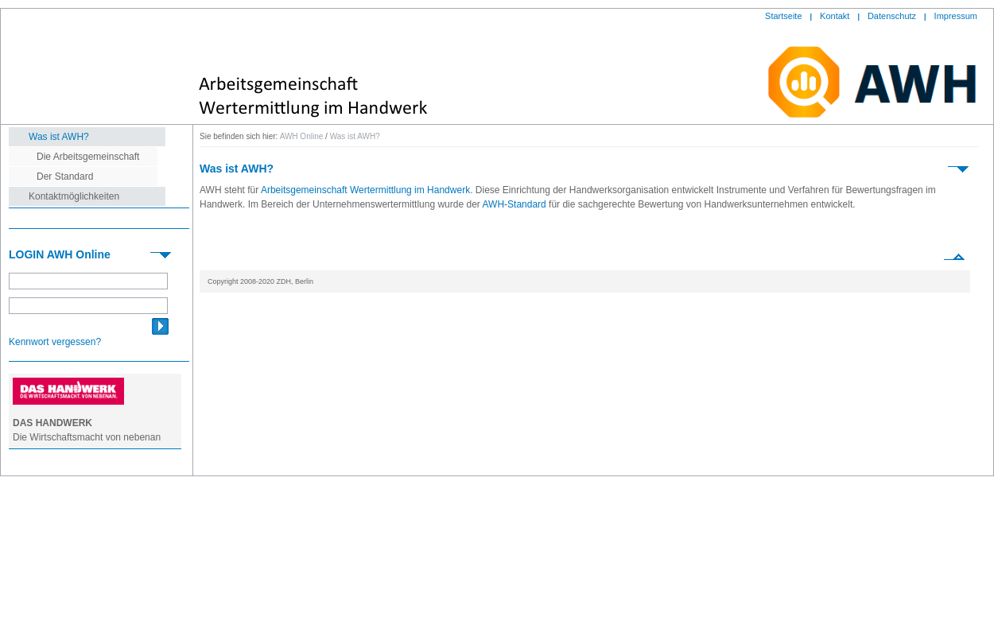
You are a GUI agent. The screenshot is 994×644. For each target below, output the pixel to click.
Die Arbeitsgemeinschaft (88, 156)
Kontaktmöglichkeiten (74, 196)
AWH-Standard (514, 204)
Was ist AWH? (59, 136)
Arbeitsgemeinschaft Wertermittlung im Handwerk (365, 190)
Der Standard (65, 176)
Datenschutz (892, 16)
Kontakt (834, 16)
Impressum (955, 16)
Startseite (783, 16)
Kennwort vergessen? (55, 341)
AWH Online (302, 136)
